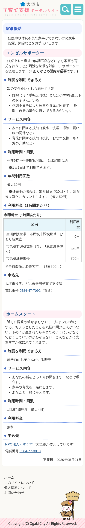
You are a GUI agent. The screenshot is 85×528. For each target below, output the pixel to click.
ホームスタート (21, 314)
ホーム (9, 477)
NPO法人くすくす (19, 444)
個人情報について (17, 488)
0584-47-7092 (30, 290)
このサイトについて (19, 482)
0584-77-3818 (30, 451)
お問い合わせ (14, 493)
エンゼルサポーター (25, 53)
